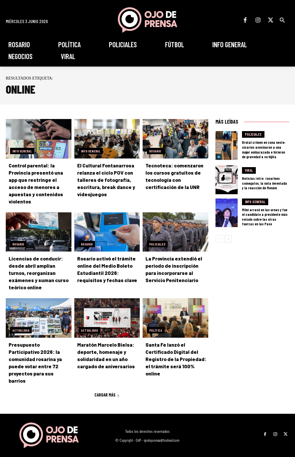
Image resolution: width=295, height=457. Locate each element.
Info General (22, 151)
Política (155, 330)
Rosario (155, 151)
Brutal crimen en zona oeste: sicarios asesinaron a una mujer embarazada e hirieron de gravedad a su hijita (264, 149)
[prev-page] (219, 237)
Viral (249, 169)
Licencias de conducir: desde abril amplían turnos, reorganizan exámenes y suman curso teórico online (37, 273)
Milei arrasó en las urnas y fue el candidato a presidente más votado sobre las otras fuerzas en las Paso (264, 215)
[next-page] (228, 237)
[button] (282, 20)
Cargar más (107, 387)
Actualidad (20, 330)
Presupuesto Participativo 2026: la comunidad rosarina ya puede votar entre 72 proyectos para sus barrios (39, 359)
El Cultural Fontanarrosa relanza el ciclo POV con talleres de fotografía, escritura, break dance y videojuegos (105, 180)
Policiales (157, 244)
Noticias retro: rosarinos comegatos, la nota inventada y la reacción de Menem (263, 181)
